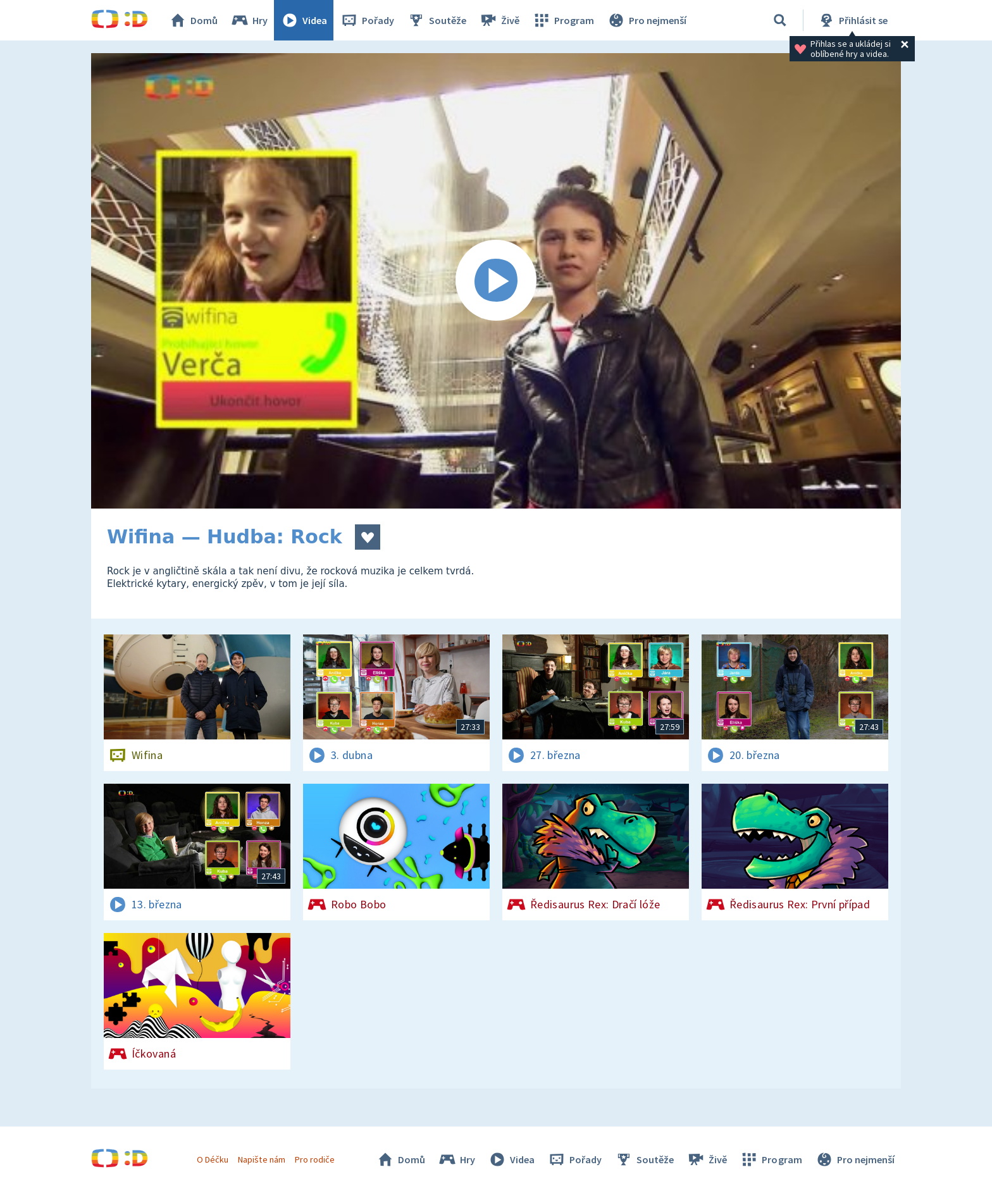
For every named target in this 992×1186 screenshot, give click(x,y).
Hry (249, 20)
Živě (499, 20)
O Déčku (212, 1159)
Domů (193, 20)
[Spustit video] (496, 281)
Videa (303, 20)
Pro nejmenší (646, 20)
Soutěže (436, 20)
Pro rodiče (315, 1159)
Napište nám (261, 1159)
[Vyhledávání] (780, 20)
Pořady (367, 20)
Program (563, 20)
